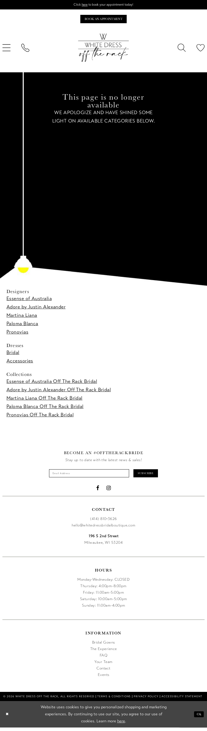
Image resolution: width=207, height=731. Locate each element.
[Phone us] (25, 50)
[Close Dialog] (8, 717)
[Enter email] (86, 476)
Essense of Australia (29, 300)
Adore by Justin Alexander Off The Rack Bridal (58, 392)
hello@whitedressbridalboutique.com (103, 528)
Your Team (103, 665)
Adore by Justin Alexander (35, 309)
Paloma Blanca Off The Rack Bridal (45, 408)
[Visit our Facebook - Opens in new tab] (97, 491)
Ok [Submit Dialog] (198, 717)
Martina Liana (21, 317)
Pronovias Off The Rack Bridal (40, 417)
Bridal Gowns (103, 646)
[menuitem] (25, 50)
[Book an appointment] (103, 20)
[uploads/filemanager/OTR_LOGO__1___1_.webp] (103, 49)
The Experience (103, 652)
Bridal (12, 354)
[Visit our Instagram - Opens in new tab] (108, 491)
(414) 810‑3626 (103, 522)
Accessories (19, 363)
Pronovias (17, 334)
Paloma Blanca (22, 325)
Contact (103, 671)
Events (103, 678)
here (80, 5)
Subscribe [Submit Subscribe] (153, 476)
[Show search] (181, 50)
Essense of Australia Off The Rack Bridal (51, 383)
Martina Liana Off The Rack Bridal (44, 400)
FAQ (104, 659)
